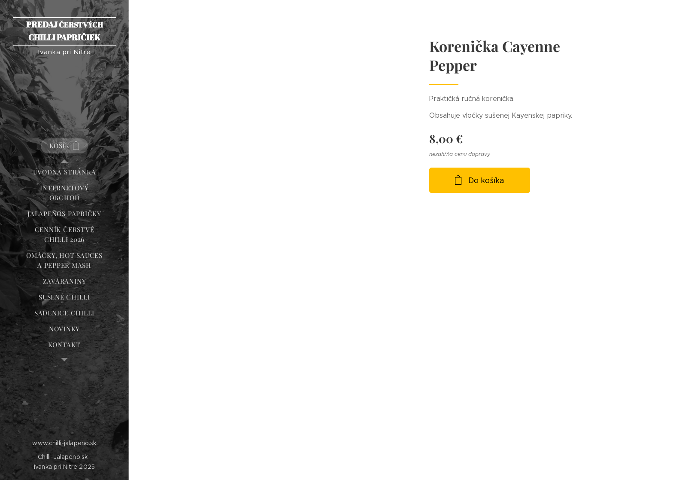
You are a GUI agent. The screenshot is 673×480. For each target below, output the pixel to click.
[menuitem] (64, 172)
